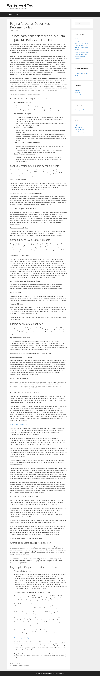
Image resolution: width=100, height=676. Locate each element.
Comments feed (80, 129)
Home (16, 14)
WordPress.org (79, 132)
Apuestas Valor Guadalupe (18, 424)
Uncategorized (79, 110)
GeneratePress (60, 673)
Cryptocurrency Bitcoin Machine (20, 665)
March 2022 (78, 92)
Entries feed (78, 127)
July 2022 (77, 90)
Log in (76, 125)
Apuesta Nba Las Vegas (82, 52)
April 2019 (78, 95)
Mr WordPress (79, 73)
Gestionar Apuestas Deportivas (23, 638)
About (10, 14)
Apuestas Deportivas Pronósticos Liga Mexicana (81, 56)
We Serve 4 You (20, 5)
